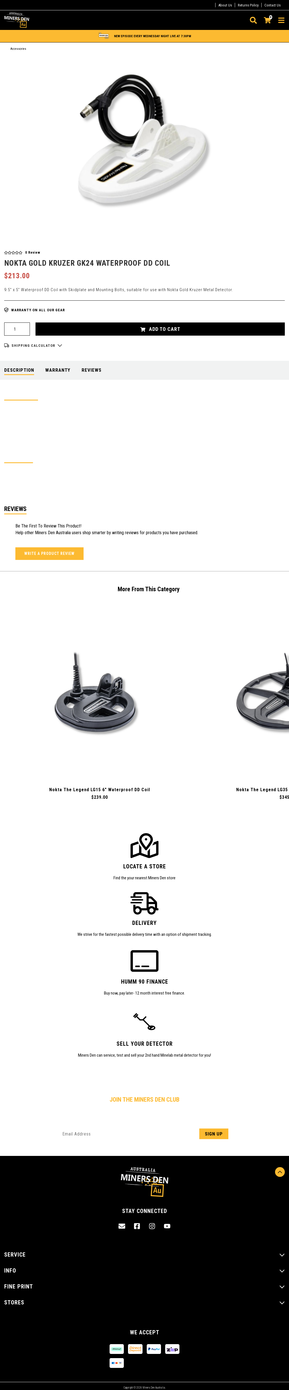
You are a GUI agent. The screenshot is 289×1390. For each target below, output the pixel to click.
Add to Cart (160, 329)
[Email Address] (144, 1134)
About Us (225, 5)
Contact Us (272, 5)
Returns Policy (248, 5)
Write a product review (49, 553)
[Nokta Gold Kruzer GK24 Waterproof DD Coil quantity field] (17, 329)
